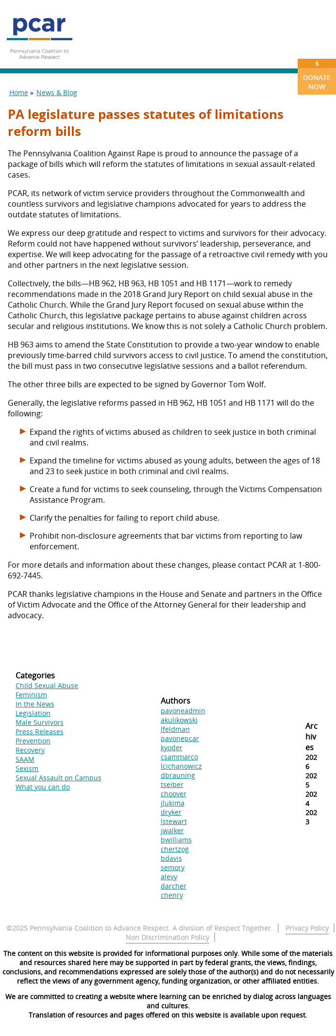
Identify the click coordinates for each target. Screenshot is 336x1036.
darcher (173, 885)
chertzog (175, 849)
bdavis (171, 858)
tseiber (172, 784)
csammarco (179, 756)
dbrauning (178, 775)
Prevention (33, 740)
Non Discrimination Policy (167, 937)
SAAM (25, 759)
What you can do (43, 786)
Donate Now (317, 75)
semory (173, 867)
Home (18, 92)
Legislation (33, 713)
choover (173, 793)
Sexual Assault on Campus (58, 777)
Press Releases (40, 731)
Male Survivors (40, 722)
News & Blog (56, 92)
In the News (35, 703)
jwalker (172, 830)
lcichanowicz (181, 766)
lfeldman (175, 729)
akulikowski (179, 719)
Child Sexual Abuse (47, 685)
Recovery (30, 750)
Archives (311, 737)
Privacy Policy (307, 928)
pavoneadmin (183, 710)
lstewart (174, 821)
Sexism (27, 768)
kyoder (172, 747)
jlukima (173, 802)
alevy (169, 876)
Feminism (31, 694)
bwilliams (176, 839)
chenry (172, 895)
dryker (171, 812)
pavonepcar (180, 738)
